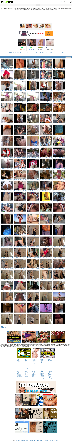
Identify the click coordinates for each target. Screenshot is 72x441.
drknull (26, 361)
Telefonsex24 (31, 52)
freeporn (49, 369)
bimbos (18, 370)
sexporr (33, 368)
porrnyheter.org (18, 440)
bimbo (18, 371)
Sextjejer (52, 52)
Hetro (62, 1)
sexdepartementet (35, 362)
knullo (18, 373)
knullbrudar (19, 368)
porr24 (26, 379)
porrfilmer (49, 364)
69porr (26, 375)
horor (18, 359)
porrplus (33, 377)
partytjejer (19, 364)
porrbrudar (42, 362)
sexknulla (33, 369)
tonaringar (41, 363)
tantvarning (49, 379)
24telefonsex (50, 360)
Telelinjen (11, 52)
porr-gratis (41, 364)
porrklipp (26, 370)
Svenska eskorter (48, 52)
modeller (41, 361)
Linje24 (9, 52)
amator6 (49, 359)
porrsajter (33, 370)
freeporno (49, 368)
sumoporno (19, 375)
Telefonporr (34, 52)
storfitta (26, 369)
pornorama (42, 377)
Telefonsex (18, 52)
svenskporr (19, 374)
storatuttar (49, 376)
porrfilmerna (49, 374)
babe (18, 372)
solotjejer (33, 359)
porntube (41, 374)
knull (18, 369)
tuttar (48, 362)
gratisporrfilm (34, 374)
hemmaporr (27, 378)
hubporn (41, 370)
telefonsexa (34, 364)
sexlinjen (33, 361)
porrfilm (18, 362)
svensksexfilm (50, 378)
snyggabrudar (19, 376)
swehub (49, 361)
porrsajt (33, 379)
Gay (65, 1)
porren (26, 371)
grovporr (26, 372)
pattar (48, 375)
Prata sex (24, 52)
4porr (26, 362)
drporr (33, 375)
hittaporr (49, 370)
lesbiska (33, 371)
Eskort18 (61, 52)
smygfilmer (34, 360)
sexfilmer (41, 359)
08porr (33, 376)
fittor (25, 359)
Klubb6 (58, 52)
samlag (18, 378)
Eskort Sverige (44, 52)
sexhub (49, 373)
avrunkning (27, 374)
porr (40, 372)
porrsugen (41, 360)
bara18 (49, 377)
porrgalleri (33, 363)
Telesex (21, 52)
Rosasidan (55, 52)
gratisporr (26, 363)
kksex (33, 373)
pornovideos (42, 375)
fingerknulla (42, 368)
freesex (18, 377)
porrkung (26, 376)
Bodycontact (64, 52)
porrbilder (41, 371)
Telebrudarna (15, 52)
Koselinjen (27, 52)
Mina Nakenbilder (38, 52)
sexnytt (49, 363)
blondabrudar (50, 371)
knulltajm (33, 372)
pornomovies (42, 378)
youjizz (49, 372)
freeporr (26, 377)
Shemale (69, 1)
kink (40, 379)
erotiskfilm (41, 369)
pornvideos (42, 373)
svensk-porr (27, 368)
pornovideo (42, 376)
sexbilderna (19, 361)
